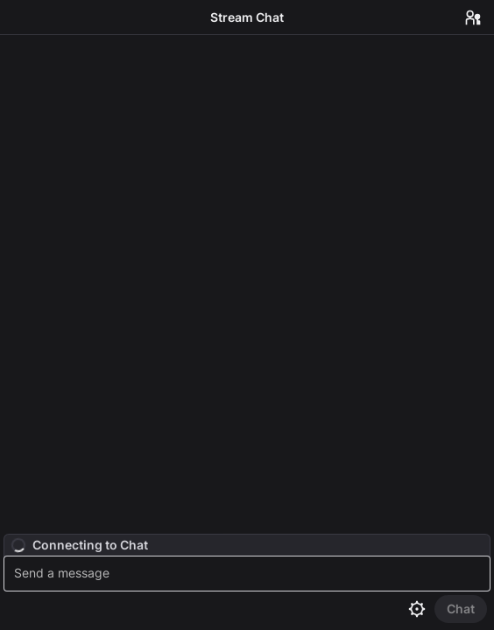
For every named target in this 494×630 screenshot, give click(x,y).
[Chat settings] (417, 609)
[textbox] (249, 574)
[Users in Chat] (473, 18)
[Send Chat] (460, 609)
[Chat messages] (247, 284)
